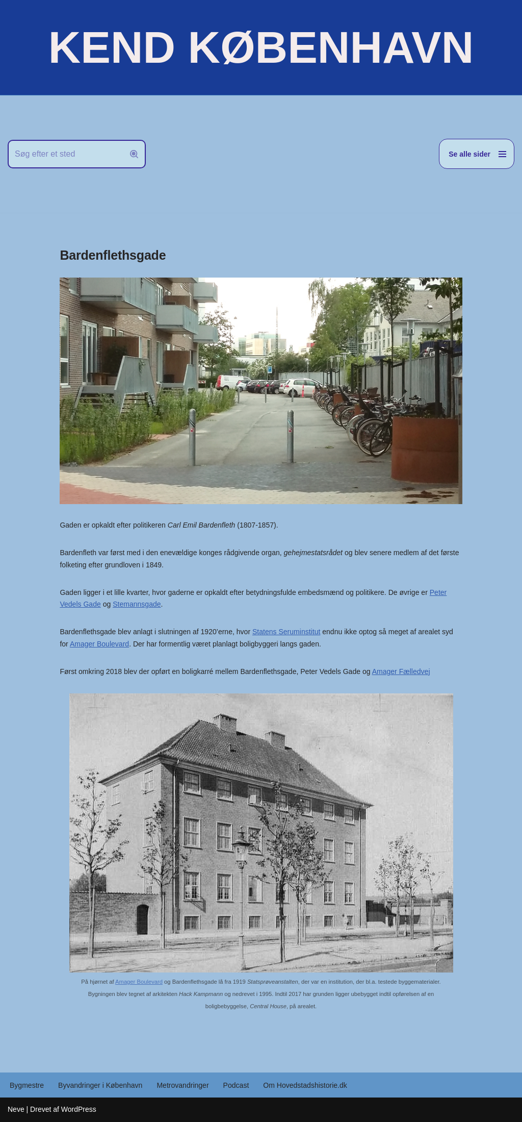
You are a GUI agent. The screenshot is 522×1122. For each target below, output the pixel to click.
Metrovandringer (182, 1085)
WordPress (78, 1109)
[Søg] (65, 154)
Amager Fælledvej (400, 671)
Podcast (236, 1085)
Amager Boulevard (99, 644)
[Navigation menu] (476, 154)
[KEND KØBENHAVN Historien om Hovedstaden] (261, 47)
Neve (16, 1109)
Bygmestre (27, 1085)
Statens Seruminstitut (286, 632)
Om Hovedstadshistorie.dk (304, 1085)
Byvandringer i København (100, 1085)
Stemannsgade (137, 604)
